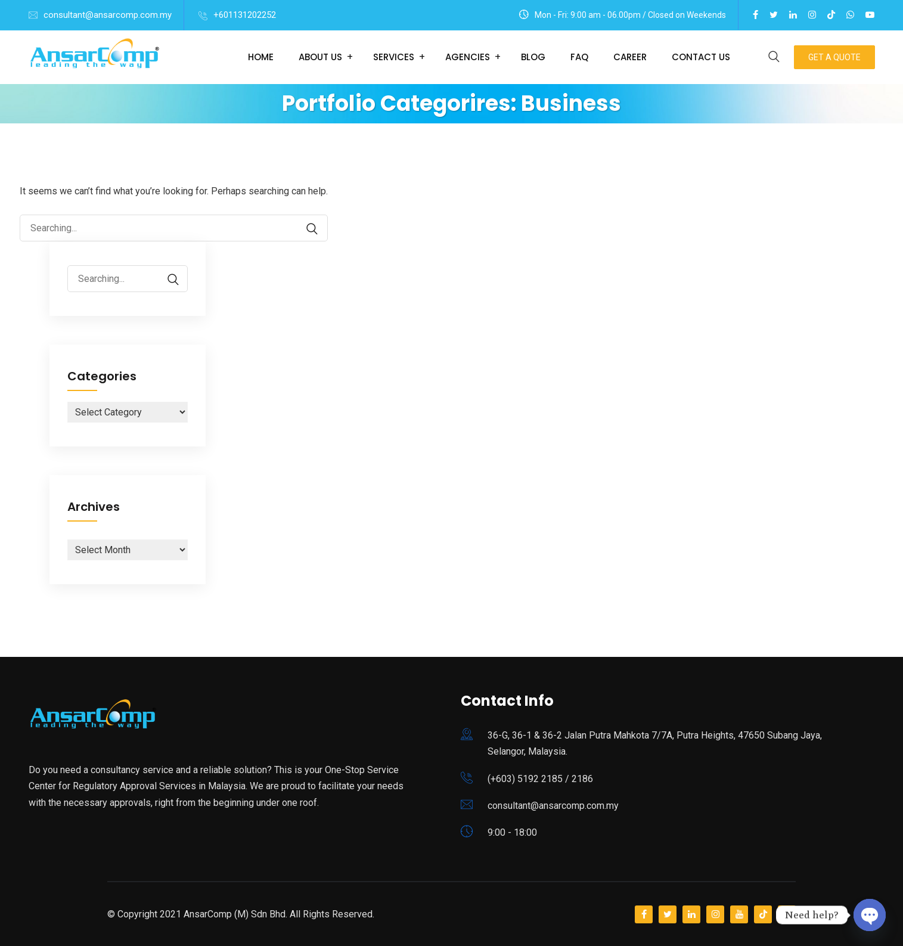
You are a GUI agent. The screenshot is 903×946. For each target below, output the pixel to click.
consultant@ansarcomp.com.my (108, 15)
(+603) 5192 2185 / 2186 (540, 778)
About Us (320, 57)
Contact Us (701, 57)
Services (393, 57)
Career (630, 57)
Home (261, 57)
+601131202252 (244, 15)
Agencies (467, 57)
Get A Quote (834, 57)
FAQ (579, 57)
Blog (533, 57)
